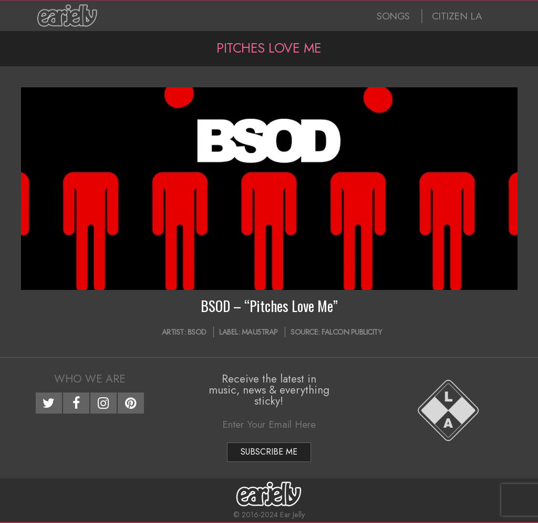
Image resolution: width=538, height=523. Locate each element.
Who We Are (90, 379)
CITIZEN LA (457, 16)
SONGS (393, 16)
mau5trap (260, 332)
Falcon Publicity (351, 332)
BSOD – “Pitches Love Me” (269, 305)
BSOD (197, 332)
